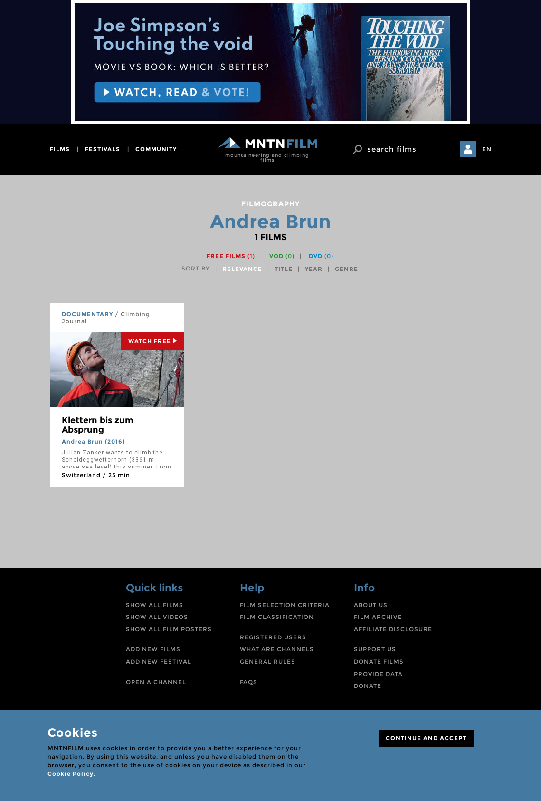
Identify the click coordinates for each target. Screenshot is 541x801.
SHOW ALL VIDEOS (157, 616)
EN (487, 149)
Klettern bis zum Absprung (97, 425)
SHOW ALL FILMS (154, 604)
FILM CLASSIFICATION (277, 616)
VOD (281, 256)
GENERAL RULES (267, 661)
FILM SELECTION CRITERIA (285, 604)
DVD (321, 256)
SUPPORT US (375, 649)
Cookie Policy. (71, 773)
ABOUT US (371, 604)
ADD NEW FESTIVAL (158, 661)
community (156, 149)
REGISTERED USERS (273, 637)
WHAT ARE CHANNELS (277, 649)
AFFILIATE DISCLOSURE (393, 629)
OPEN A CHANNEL (156, 681)
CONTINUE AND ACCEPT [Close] (426, 738)
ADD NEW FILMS (153, 649)
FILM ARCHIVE (378, 616)
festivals (102, 149)
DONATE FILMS (379, 661)
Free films (231, 256)
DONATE (367, 685)
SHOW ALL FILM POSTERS (169, 629)
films (60, 149)
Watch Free (152, 341)
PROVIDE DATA (378, 673)
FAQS (248, 681)
